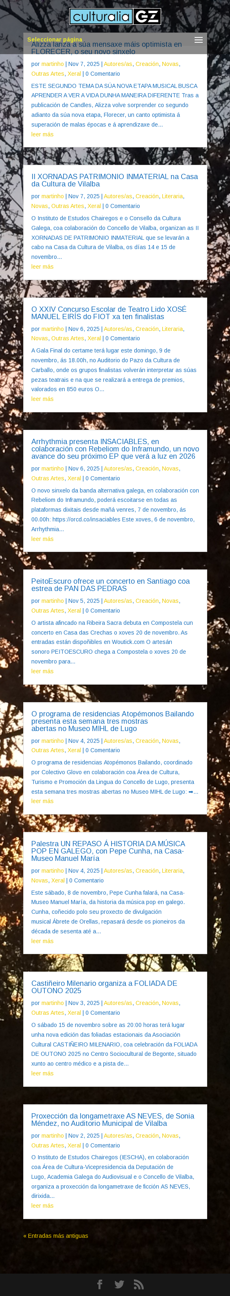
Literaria (172, 196)
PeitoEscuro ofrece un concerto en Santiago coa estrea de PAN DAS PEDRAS (110, 585)
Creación (147, 64)
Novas (170, 64)
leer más (42, 134)
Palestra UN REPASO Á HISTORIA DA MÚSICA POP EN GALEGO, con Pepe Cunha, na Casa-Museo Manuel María (108, 851)
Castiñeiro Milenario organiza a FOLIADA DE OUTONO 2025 (104, 987)
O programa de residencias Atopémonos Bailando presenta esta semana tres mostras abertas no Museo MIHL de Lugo (112, 721)
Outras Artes (47, 73)
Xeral (74, 73)
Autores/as (118, 64)
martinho (53, 64)
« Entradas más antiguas (55, 1236)
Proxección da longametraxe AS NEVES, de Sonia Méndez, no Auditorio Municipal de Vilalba (112, 1119)
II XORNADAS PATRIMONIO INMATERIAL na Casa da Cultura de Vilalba (114, 180)
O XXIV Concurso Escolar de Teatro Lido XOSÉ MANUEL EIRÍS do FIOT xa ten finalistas (108, 313)
